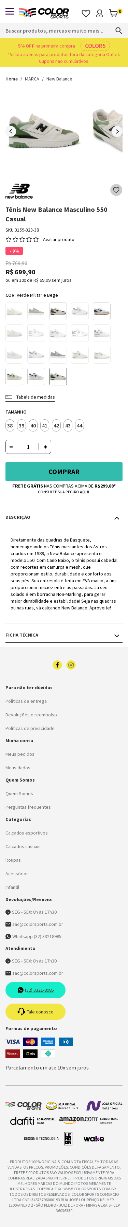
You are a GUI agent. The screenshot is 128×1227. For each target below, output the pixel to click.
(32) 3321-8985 (35, 990)
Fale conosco (35, 1012)
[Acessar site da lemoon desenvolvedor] (51, 1139)
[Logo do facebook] (57, 665)
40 (33, 425)
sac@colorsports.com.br (34, 924)
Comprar (64, 471)
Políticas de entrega (26, 701)
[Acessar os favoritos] (86, 13)
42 (56, 425)
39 (21, 425)
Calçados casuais (23, 846)
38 (10, 425)
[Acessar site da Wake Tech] (94, 1139)
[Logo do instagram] (71, 665)
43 (68, 425)
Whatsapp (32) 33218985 (33, 936)
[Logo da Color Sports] (44, 13)
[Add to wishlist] (116, 190)
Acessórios (17, 874)
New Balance (59, 79)
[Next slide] (117, 131)
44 (79, 425)
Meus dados (17, 768)
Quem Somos (19, 793)
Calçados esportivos (26, 833)
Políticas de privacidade (30, 728)
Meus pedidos (19, 754)
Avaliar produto (58, 239)
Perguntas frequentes (28, 807)
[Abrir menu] (9, 11)
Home (11, 79)
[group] (43, 131)
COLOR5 (95, 46)
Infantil (12, 887)
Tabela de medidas (30, 396)
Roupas (13, 860)
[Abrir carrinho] (116, 13)
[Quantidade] (28, 447)
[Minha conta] (99, 13)
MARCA (32, 79)
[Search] (116, 30)
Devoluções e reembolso (31, 715)
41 (44, 425)
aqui (84, 491)
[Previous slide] (10, 131)
